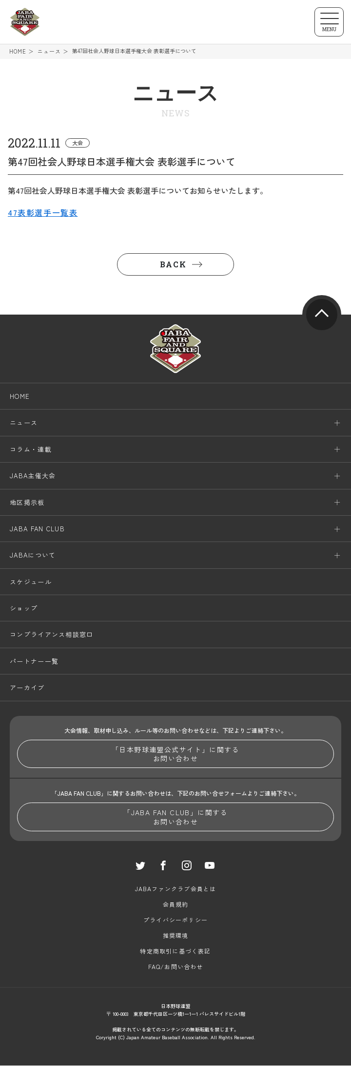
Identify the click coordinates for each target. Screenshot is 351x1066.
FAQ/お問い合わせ (175, 967)
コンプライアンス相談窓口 (52, 635)
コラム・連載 (31, 449)
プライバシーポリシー (175, 920)
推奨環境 (176, 936)
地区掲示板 (27, 502)
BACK (173, 265)
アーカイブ (27, 688)
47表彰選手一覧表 (43, 213)
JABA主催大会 (33, 476)
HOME (17, 51)
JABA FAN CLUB (37, 529)
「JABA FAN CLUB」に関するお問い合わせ (175, 817)
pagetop (321, 315)
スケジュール (31, 582)
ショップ (24, 608)
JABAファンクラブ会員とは (175, 889)
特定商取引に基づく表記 (175, 951)
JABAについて (33, 556)
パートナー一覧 (34, 661)
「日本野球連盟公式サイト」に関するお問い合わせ (175, 754)
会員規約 (176, 904)
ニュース (49, 51)
